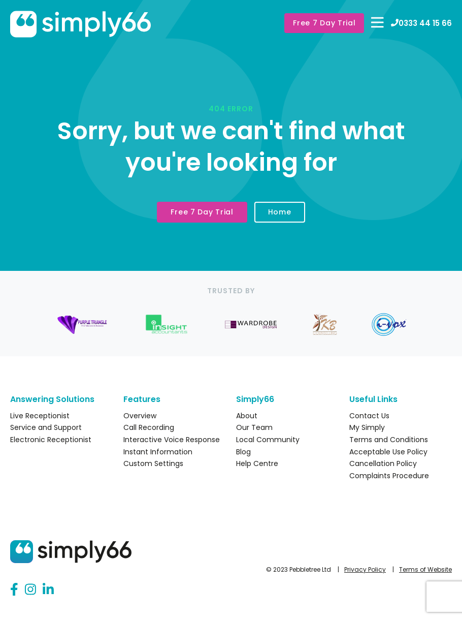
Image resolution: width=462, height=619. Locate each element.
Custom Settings (153, 463)
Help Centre (257, 463)
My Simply (367, 427)
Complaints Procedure (389, 476)
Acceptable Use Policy (388, 452)
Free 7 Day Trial (324, 23)
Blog (243, 452)
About (246, 416)
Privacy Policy (365, 569)
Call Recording (148, 427)
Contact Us (369, 416)
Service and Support (46, 427)
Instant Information (157, 452)
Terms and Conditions (388, 440)
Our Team (254, 427)
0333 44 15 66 (421, 23)
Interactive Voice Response (171, 440)
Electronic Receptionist (50, 440)
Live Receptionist (40, 416)
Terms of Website (425, 569)
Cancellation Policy (383, 463)
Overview (139, 416)
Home (279, 212)
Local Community (268, 440)
